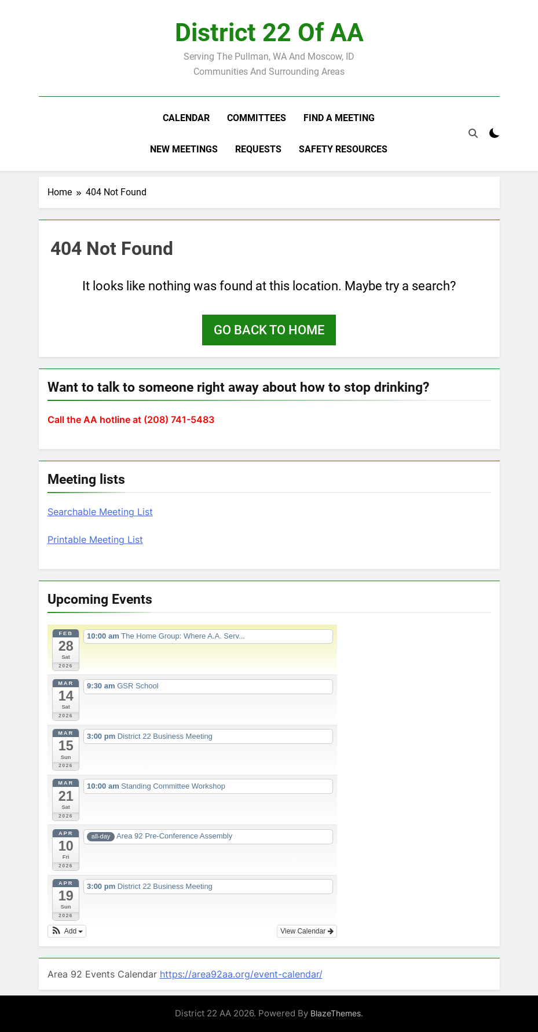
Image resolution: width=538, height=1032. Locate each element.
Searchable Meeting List (100, 511)
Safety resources (343, 149)
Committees (256, 117)
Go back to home (269, 330)
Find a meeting (339, 117)
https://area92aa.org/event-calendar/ (241, 974)
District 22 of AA (269, 32)
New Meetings (184, 149)
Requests (258, 149)
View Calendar (306, 931)
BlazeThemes (335, 1013)
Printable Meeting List (95, 539)
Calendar (186, 117)
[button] (67, 931)
